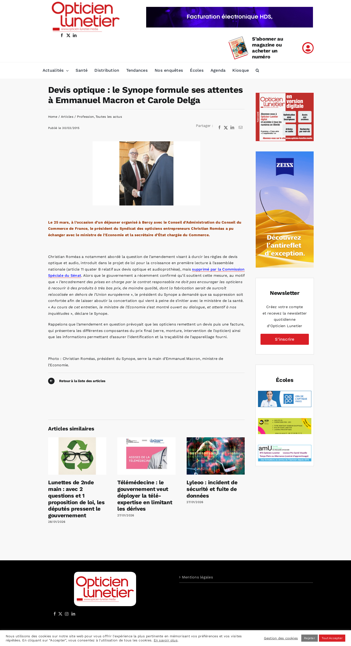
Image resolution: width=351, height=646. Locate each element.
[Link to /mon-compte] (308, 48)
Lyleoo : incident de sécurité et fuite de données (212, 489)
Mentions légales (197, 577)
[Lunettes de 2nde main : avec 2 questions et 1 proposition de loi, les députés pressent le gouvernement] (77, 439)
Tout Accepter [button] (332, 638)
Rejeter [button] (309, 638)
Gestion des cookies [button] (281, 638)
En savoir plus (166, 640)
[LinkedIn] (232, 127)
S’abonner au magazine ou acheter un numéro (267, 48)
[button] (257, 70)
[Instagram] (66, 614)
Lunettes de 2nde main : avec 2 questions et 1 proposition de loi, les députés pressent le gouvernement (76, 499)
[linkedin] (75, 35)
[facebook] (62, 35)
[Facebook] (219, 127)
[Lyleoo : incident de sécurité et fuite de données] (215, 439)
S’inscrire (284, 339)
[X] (226, 127)
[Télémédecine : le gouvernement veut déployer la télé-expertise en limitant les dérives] (146, 439)
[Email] (240, 127)
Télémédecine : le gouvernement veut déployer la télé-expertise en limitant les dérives (144, 495)
